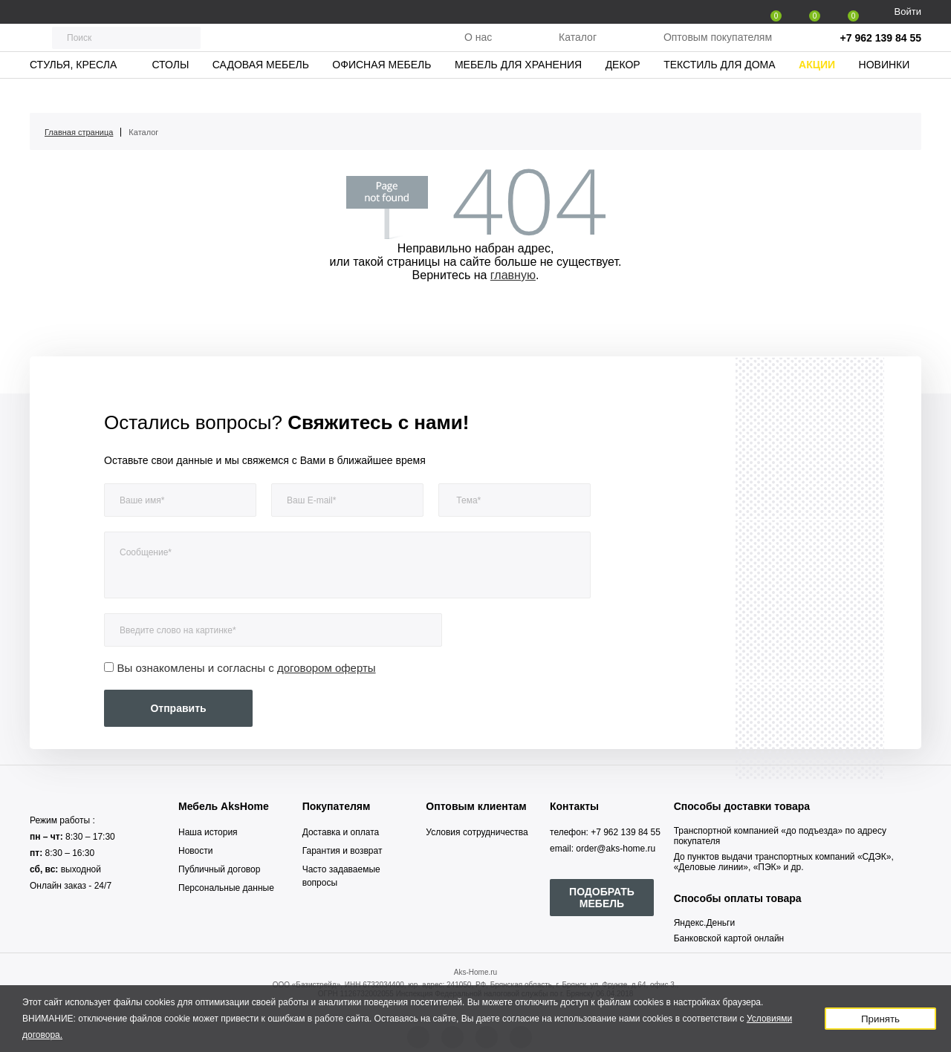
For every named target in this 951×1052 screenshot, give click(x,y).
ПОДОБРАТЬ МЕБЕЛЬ (601, 897)
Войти (908, 11)
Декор (623, 93)
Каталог (578, 51)
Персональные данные (226, 888)
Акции (817, 93)
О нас (478, 51)
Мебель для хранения (518, 93)
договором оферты (326, 667)
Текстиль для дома (719, 93)
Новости (195, 851)
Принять (880, 1019)
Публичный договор (219, 869)
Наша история (208, 832)
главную (513, 275)
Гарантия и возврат (342, 851)
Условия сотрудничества (477, 832)
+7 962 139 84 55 (880, 52)
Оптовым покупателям (717, 51)
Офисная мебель (381, 93)
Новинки (884, 93)
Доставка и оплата (341, 832)
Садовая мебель (260, 93)
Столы (170, 93)
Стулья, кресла (73, 93)
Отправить (178, 708)
